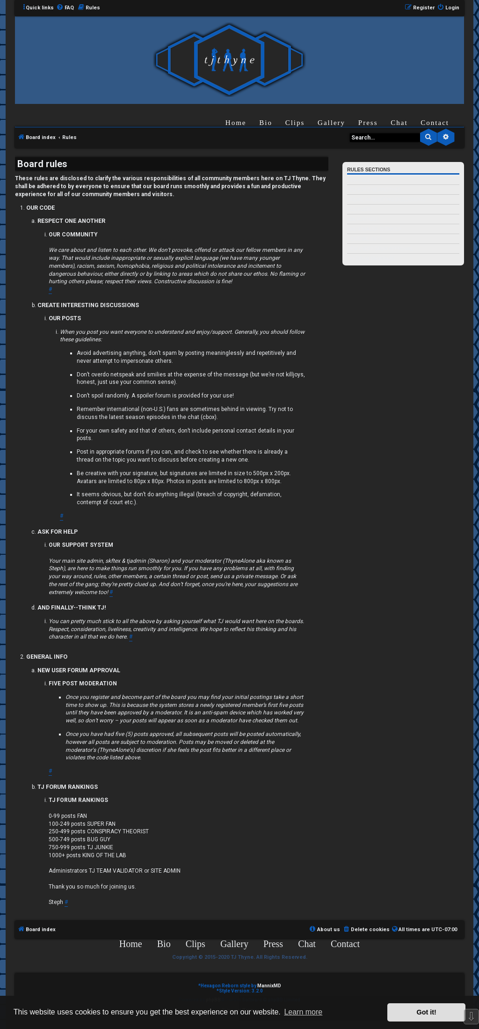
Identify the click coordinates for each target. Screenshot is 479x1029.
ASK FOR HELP (363, 219)
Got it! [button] (426, 1012)
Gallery (331, 122)
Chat (399, 122)
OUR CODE (359, 180)
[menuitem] (65, 8)
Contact (435, 122)
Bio (265, 122)
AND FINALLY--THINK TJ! (374, 229)
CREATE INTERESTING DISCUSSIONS (386, 199)
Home (236, 122)
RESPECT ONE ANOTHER (374, 189)
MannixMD (269, 985)
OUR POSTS (359, 209)
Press (368, 122)
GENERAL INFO (364, 239)
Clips (295, 122)
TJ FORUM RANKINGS (370, 258)
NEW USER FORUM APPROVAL (380, 248)
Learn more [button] (303, 1012)
